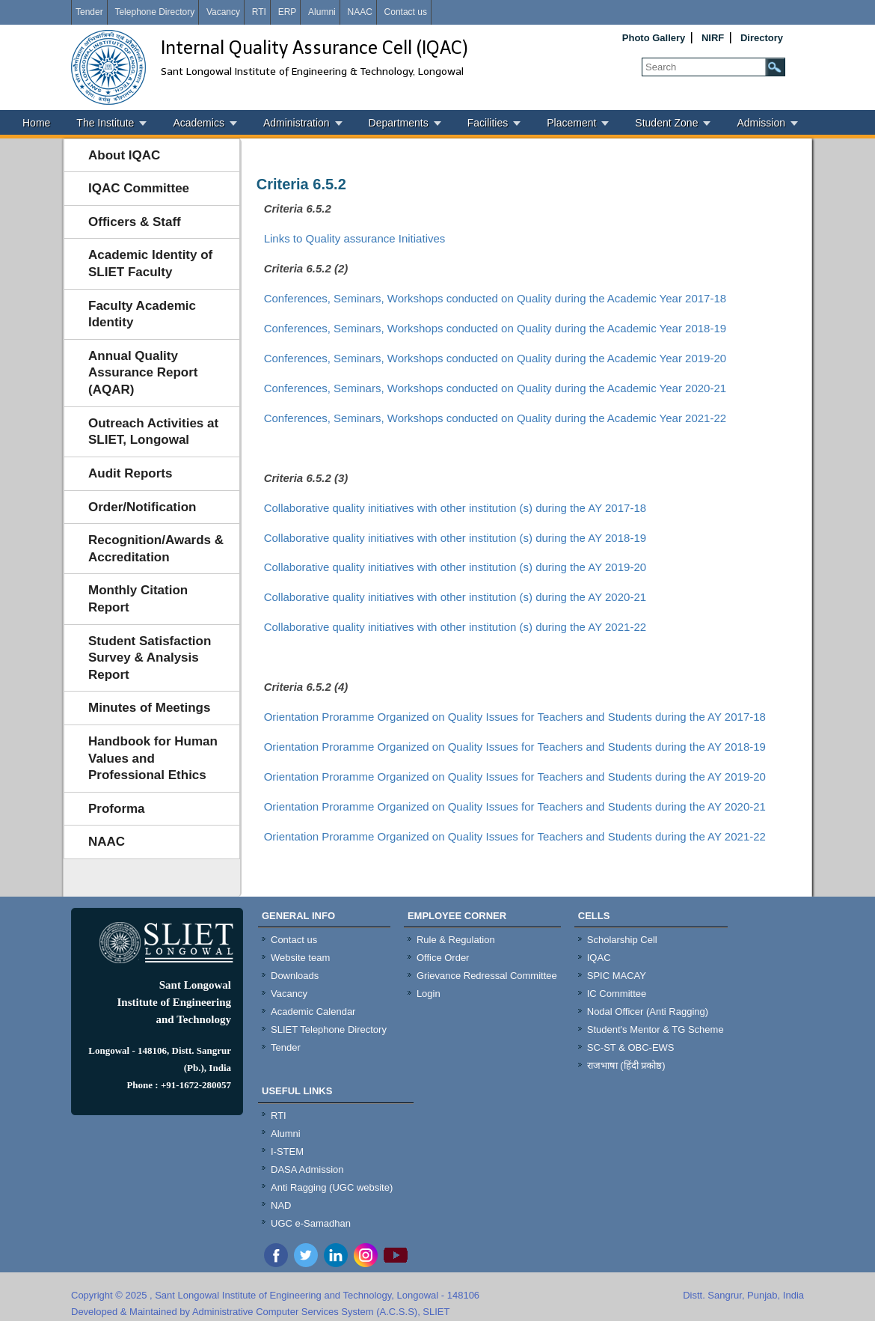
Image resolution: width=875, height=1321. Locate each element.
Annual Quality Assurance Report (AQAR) (142, 373)
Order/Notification (142, 507)
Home (36, 123)
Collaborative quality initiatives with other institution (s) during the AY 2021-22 (455, 626)
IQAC (599, 957)
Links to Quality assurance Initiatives (355, 238)
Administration (296, 123)
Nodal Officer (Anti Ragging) (647, 1011)
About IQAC (124, 155)
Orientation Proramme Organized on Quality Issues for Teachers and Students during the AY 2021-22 (515, 836)
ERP (287, 12)
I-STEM (287, 1151)
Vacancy (223, 12)
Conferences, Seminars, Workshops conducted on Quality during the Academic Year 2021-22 (495, 418)
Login (428, 993)
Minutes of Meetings (149, 708)
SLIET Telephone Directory (329, 1029)
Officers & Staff (134, 222)
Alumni (322, 12)
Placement (571, 123)
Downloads (295, 975)
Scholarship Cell (622, 939)
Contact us (405, 12)
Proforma (116, 809)
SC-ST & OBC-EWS (631, 1047)
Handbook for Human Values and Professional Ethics (153, 758)
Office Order (443, 957)
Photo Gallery (654, 37)
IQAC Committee (138, 188)
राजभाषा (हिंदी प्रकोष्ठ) (626, 1065)
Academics (198, 123)
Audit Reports (130, 473)
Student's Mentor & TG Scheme (655, 1029)
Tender (89, 12)
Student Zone (666, 123)
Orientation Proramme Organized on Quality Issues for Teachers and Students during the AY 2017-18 (515, 716)
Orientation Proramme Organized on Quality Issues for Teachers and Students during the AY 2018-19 (515, 746)
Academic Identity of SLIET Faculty (150, 263)
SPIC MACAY (616, 975)
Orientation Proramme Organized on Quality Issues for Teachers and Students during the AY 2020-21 (515, 806)
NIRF (712, 37)
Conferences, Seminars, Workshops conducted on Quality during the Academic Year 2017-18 (495, 298)
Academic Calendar (313, 1011)
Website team (300, 957)
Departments (399, 123)
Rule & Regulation (456, 939)
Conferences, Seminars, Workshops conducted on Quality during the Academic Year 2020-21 (495, 388)
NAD (281, 1205)
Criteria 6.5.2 (301, 184)
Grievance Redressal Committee (487, 975)
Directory (761, 37)
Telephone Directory (154, 12)
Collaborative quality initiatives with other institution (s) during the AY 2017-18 (455, 507)
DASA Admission (307, 1169)
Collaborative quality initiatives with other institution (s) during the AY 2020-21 (455, 597)
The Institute (105, 123)
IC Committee (616, 993)
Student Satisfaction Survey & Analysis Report (149, 658)
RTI (259, 12)
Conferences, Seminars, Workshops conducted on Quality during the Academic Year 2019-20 (495, 358)
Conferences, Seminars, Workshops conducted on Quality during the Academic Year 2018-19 (495, 328)
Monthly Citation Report (138, 598)
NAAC (359, 12)
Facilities (487, 123)
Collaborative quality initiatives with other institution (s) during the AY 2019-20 (455, 567)
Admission (761, 123)
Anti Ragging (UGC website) (332, 1187)
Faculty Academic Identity (142, 314)
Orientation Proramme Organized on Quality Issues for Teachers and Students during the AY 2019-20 (515, 776)
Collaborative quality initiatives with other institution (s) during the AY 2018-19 (455, 537)
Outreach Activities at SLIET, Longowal (153, 432)
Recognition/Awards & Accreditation (156, 548)
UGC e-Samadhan (311, 1223)
